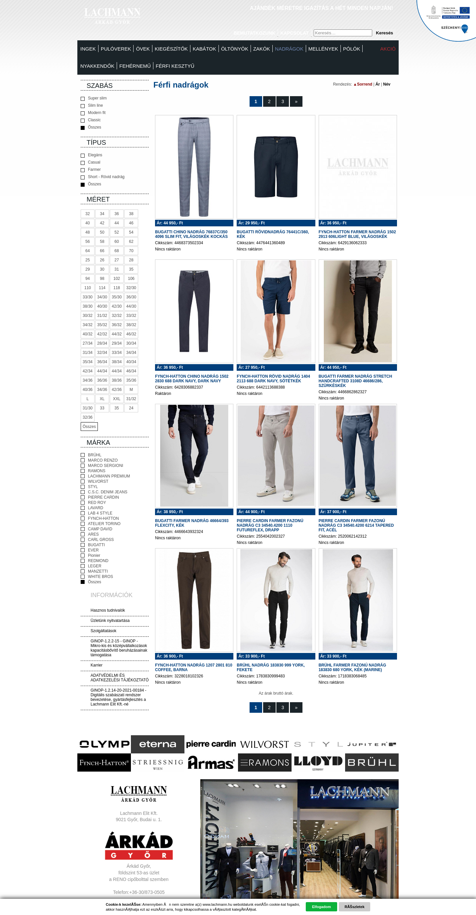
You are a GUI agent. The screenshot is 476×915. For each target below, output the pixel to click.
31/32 (102, 315)
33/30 (88, 297)
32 (87, 213)
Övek (143, 49)
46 (131, 223)
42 (102, 223)
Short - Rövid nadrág (103, 176)
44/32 (117, 334)
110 (87, 288)
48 (87, 232)
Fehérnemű (135, 66)
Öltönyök (234, 49)
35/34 (88, 362)
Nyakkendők (97, 66)
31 (116, 269)
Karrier (96, 665)
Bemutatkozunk (254, 33)
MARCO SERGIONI (102, 465)
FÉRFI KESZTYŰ (175, 66)
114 (102, 288)
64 (87, 250)
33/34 (117, 352)
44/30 (131, 306)
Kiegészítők (171, 49)
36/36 (102, 380)
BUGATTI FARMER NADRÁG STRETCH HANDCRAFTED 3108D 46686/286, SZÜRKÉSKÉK (355, 381)
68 (116, 250)
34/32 (88, 325)
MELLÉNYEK (323, 49)
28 (131, 260)
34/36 (88, 380)
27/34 (88, 343)
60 (116, 241)
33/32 (131, 315)
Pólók (351, 49)
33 (102, 408)
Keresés (384, 32)
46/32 (131, 334)
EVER (90, 550)
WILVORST (94, 481)
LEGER (91, 566)
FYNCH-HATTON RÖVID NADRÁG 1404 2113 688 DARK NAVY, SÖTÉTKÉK (273, 378)
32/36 (88, 417)
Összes (91, 127)
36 (116, 213)
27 (116, 260)
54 (131, 232)
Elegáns (91, 155)
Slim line (92, 105)
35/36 (131, 380)
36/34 (102, 362)
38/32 (131, 325)
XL (102, 399)
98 (102, 278)
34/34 (131, 352)
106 (131, 278)
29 (87, 269)
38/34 (117, 362)
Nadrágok (289, 49)
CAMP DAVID (96, 529)
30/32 (88, 315)
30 (102, 269)
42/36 (117, 389)
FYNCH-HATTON (100, 518)
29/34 (117, 343)
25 (87, 260)
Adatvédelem (138, 905)
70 (131, 250)
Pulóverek (116, 49)
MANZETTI (94, 571)
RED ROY (93, 502)
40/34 (131, 362)
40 (87, 223)
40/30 (102, 306)
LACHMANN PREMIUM (105, 476)
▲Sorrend (362, 84)
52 (116, 232)
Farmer (91, 169)
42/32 (102, 334)
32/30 (131, 288)
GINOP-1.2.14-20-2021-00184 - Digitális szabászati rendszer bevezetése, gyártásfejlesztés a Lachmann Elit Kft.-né (118, 697)
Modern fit (93, 112)
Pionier (90, 555)
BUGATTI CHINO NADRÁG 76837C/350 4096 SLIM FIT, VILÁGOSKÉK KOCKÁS (191, 234)
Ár (378, 84)
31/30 (88, 408)
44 (116, 223)
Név (386, 84)
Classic (91, 120)
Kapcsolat (294, 33)
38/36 (117, 380)
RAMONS (93, 471)
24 (131, 408)
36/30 (131, 297)
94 (87, 278)
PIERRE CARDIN (100, 497)
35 (131, 269)
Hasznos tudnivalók (108, 610)
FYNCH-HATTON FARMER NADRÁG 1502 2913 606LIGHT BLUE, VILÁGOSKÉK (357, 234)
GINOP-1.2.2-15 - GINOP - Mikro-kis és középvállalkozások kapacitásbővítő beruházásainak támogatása (119, 648)
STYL (89, 486)
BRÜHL (91, 455)
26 (102, 260)
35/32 (102, 325)
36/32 (117, 325)
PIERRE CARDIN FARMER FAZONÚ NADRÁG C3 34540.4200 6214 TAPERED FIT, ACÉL (356, 525)
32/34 (102, 352)
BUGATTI (93, 545)
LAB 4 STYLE (96, 513)
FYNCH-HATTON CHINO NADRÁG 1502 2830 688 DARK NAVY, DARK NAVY (191, 378)
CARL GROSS (97, 539)
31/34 (88, 352)
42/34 (88, 371)
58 (102, 241)
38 (131, 213)
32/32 (117, 315)
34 (102, 213)
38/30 (88, 306)
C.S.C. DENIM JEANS (104, 492)
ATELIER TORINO (101, 523)
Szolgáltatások (103, 631)
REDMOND (94, 560)
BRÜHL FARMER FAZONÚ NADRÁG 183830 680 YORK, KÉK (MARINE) (352, 667)
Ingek (88, 49)
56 (87, 241)
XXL (117, 399)
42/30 (117, 306)
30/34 (131, 343)
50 (102, 232)
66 (102, 250)
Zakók (261, 49)
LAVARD (92, 508)
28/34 (102, 343)
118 (116, 288)
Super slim (94, 98)
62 (131, 241)
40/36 (88, 389)
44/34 (102, 371)
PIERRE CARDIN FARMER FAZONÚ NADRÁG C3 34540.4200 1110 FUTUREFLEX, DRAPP (270, 525)
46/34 (131, 371)
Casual (90, 162)
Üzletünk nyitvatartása (110, 620)
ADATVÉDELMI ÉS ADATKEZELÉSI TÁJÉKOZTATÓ (120, 677)
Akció (388, 49)
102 (116, 278)
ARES (90, 534)
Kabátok (204, 49)
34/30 (102, 297)
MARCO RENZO (99, 460)
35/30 (117, 297)
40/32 (88, 334)
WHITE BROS (97, 576)
